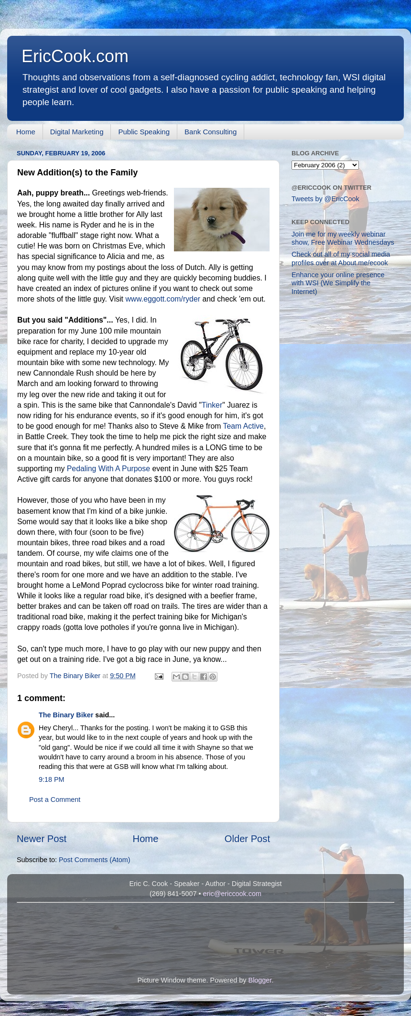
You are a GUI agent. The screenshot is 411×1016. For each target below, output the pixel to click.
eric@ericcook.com (232, 893)
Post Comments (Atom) (94, 860)
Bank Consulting (210, 132)
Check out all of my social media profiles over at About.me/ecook (341, 258)
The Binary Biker (66, 715)
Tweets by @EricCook (325, 199)
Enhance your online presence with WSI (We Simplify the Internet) (338, 283)
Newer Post (41, 838)
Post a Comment (54, 799)
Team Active (243, 426)
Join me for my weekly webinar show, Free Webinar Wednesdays (343, 238)
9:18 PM (52, 779)
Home (25, 132)
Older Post (247, 838)
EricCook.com (75, 56)
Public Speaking (144, 132)
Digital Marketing (77, 132)
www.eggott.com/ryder (162, 299)
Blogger (260, 980)
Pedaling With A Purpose (108, 469)
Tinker (212, 405)
